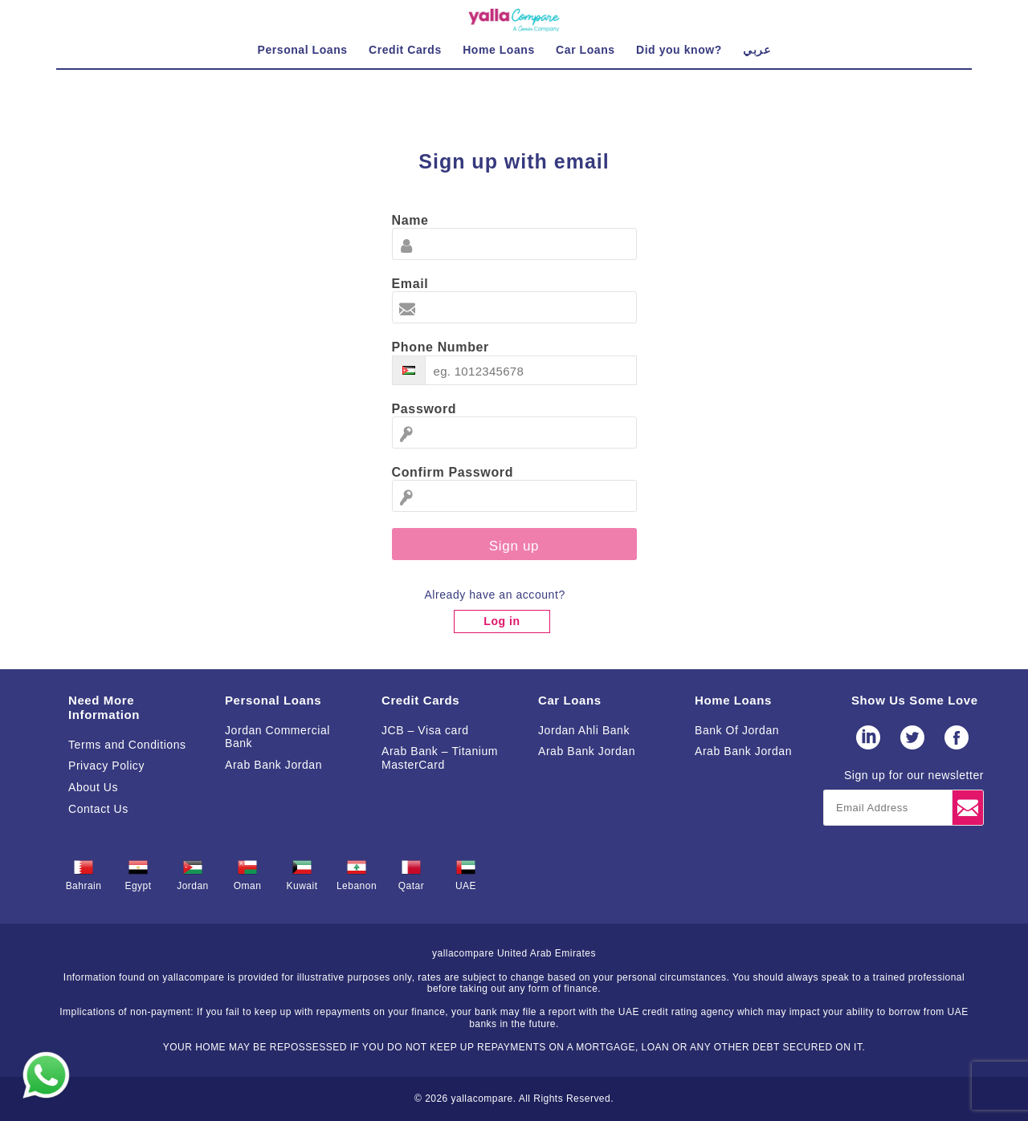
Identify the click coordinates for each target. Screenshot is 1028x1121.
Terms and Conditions (127, 744)
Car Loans (570, 700)
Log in (501, 621)
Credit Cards (420, 700)
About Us (93, 787)
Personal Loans (273, 700)
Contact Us (98, 808)
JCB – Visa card (425, 730)
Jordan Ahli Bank (584, 730)
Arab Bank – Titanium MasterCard (439, 758)
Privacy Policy (106, 765)
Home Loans (733, 700)
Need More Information (104, 707)
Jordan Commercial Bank (277, 737)
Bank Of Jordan (737, 730)
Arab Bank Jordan (273, 764)
